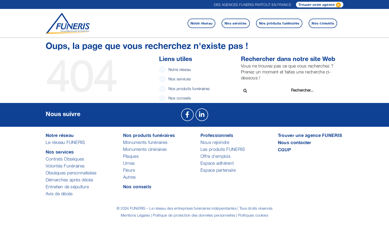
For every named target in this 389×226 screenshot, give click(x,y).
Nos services (179, 79)
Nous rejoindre (214, 142)
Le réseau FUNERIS (65, 142)
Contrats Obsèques (65, 158)
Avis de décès (59, 193)
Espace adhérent (217, 163)
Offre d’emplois (215, 156)
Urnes (129, 163)
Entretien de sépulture (67, 186)
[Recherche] (245, 90)
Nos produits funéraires (189, 88)
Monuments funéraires (145, 142)
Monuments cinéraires (145, 149)
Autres (129, 177)
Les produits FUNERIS (222, 149)
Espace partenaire (218, 170)
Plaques (131, 156)
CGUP (284, 149)
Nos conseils (179, 98)
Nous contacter (294, 142)
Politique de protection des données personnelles (194, 215)
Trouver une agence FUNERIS (310, 135)
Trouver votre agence (319, 4)
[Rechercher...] (308, 90)
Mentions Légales (135, 215)
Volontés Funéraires (65, 165)
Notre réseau (179, 69)
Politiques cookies (253, 215)
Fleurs (129, 170)
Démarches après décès (70, 179)
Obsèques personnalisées (71, 172)
